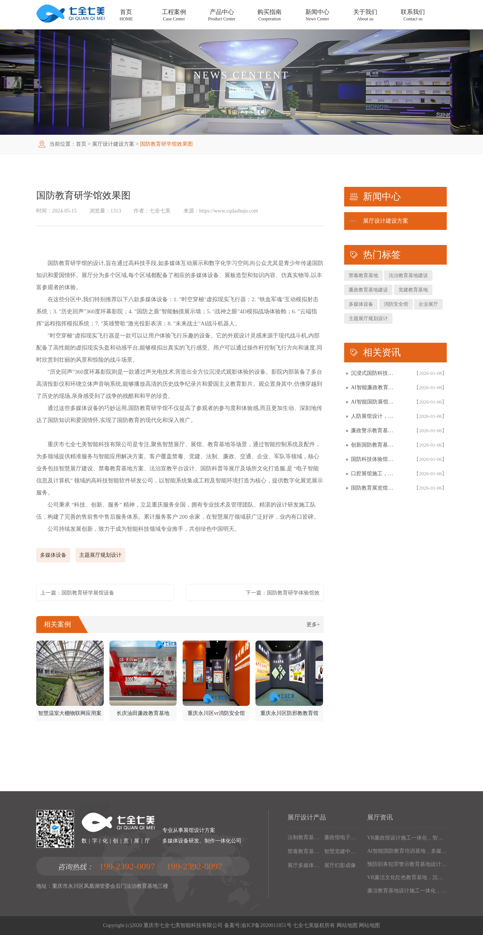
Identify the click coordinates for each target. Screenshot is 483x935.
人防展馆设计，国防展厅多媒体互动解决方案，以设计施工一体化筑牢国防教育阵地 (374, 416)
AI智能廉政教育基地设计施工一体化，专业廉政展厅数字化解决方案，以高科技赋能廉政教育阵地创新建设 (374, 387)
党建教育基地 (413, 290)
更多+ (313, 624)
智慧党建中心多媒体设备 (341, 851)
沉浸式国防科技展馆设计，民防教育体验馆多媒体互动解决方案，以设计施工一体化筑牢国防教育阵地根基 (374, 373)
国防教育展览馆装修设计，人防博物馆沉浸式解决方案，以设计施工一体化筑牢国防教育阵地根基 (374, 488)
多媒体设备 (53, 555)
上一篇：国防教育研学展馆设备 (77, 593)
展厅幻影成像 (340, 865)
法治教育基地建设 (408, 275)
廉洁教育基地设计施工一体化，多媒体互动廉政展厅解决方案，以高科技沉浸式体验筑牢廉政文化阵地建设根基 (407, 890)
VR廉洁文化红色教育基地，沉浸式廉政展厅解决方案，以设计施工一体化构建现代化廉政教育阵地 (407, 877)
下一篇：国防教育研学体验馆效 (283, 593)
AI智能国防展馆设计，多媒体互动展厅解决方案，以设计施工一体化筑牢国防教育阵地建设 (374, 402)
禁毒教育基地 (363, 275)
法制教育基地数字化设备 (304, 837)
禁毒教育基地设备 (304, 851)
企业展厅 (428, 304)
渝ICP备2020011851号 (266, 925)
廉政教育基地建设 (368, 290)
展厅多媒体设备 (304, 865)
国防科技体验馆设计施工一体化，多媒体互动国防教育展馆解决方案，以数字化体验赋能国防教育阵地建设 (374, 459)
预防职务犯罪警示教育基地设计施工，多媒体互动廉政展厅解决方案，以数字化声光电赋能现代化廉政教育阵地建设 (407, 864)
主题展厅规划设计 (100, 555)
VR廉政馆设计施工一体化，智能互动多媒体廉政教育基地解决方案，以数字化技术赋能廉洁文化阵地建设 (407, 838)
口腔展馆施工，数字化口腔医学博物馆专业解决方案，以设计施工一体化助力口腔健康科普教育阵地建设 (374, 473)
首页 (81, 144)
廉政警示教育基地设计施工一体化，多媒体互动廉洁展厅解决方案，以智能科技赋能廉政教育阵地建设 (374, 430)
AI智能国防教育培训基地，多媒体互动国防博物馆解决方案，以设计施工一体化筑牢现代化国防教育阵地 (407, 851)
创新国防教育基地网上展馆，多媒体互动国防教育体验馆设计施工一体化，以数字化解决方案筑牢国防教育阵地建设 (374, 445)
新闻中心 (241, 90)
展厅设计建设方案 (113, 144)
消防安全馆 (396, 304)
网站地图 (347, 925)
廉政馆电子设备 (341, 837)
